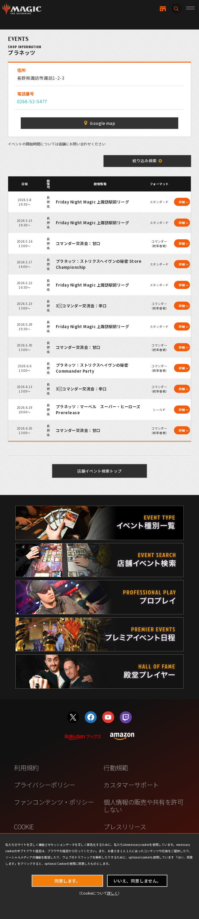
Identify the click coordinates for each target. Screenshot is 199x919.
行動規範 (115, 767)
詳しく (112, 893)
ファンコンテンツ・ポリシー (54, 801)
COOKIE (24, 826)
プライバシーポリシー (44, 784)
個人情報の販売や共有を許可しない (143, 805)
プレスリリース (124, 826)
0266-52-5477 (32, 101)
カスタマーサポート (131, 784)
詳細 (182, 202)
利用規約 (26, 767)
